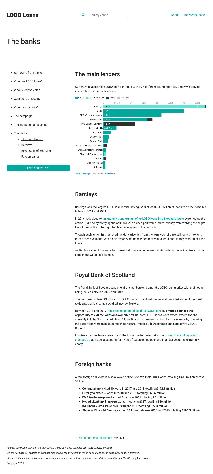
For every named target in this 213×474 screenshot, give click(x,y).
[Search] (107, 15)
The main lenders (32, 139)
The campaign (23, 116)
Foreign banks (30, 156)
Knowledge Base (194, 15)
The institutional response (30, 124)
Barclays (26, 145)
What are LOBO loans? (28, 81)
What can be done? (26, 107)
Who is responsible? (27, 90)
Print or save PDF (38, 168)
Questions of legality (27, 98)
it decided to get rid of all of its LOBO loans (134, 311)
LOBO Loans (23, 15)
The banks (20, 133)
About (175, 15)
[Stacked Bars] (140, 135)
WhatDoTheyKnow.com (99, 447)
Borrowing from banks (28, 72)
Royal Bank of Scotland (36, 150)
